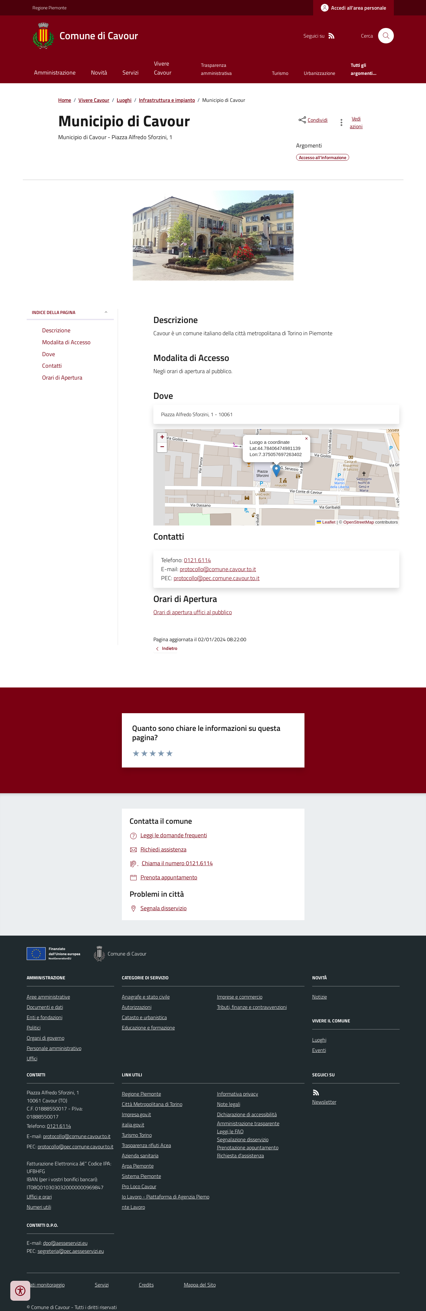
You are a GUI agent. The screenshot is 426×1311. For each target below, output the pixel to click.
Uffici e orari (39, 1196)
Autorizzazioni (136, 1007)
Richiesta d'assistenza (240, 1155)
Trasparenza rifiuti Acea (146, 1145)
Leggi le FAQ (230, 1131)
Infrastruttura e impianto (167, 100)
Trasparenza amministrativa (216, 68)
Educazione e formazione (148, 1027)
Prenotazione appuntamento (247, 1147)
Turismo (280, 73)
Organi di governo (45, 1038)
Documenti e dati (45, 1007)
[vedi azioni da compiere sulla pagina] (351, 122)
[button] (276, 470)
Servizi (130, 72)
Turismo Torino (137, 1135)
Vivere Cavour (162, 68)
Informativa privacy (237, 1094)
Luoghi (124, 100)
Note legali (228, 1104)
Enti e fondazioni (44, 1017)
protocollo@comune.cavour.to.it (218, 569)
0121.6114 (59, 1126)
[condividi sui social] (312, 120)
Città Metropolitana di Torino (152, 1104)
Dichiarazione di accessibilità (247, 1114)
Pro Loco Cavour (139, 1186)
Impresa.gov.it (136, 1114)
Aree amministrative (48, 997)
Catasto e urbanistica (144, 1017)
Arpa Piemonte (138, 1166)
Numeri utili (39, 1207)
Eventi (319, 1050)
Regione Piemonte (49, 7)
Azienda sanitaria (140, 1155)
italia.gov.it (133, 1124)
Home (64, 100)
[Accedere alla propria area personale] (353, 7)
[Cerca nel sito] (383, 35)
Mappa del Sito (200, 1285)
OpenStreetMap (358, 522)
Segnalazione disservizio (242, 1139)
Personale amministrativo (54, 1048)
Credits (146, 1285)
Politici (34, 1027)
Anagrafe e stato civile (146, 997)
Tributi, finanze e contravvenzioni (252, 1007)
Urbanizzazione (319, 73)
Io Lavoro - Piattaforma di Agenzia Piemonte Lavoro (165, 1202)
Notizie (319, 997)
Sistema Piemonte (141, 1176)
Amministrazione (55, 72)
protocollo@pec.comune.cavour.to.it (216, 578)
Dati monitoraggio (46, 1285)
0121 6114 (197, 560)
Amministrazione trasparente (248, 1123)
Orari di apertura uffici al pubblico (192, 612)
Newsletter (324, 1102)
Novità (99, 72)
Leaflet (326, 522)
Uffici (32, 1058)
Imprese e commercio (239, 997)
